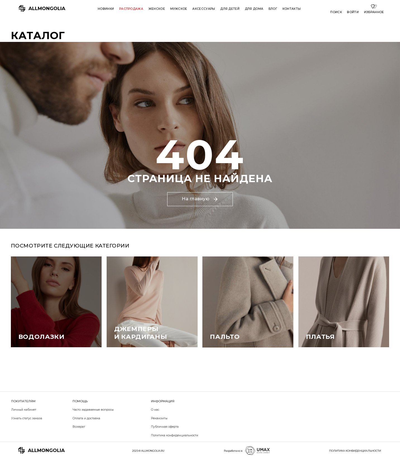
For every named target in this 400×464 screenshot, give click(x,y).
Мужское (178, 9)
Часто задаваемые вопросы (93, 409)
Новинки (106, 9)
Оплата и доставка (86, 418)
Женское (156, 9)
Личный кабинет (23, 409)
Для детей (229, 9)
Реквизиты (159, 418)
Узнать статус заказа (26, 418)
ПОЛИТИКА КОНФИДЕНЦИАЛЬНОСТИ (355, 450)
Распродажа (131, 9)
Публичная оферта (165, 427)
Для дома (254, 9)
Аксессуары (203, 9)
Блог (273, 9)
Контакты (291, 9)
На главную (199, 198)
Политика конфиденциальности (174, 435)
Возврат (79, 427)
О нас (155, 409)
